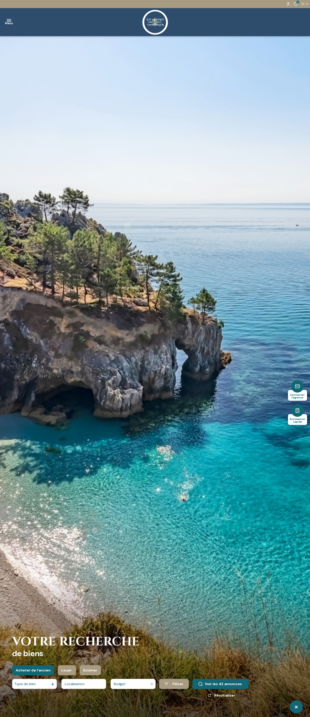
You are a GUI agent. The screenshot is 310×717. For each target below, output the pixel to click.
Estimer (90, 673)
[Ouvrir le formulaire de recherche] (174, 687)
